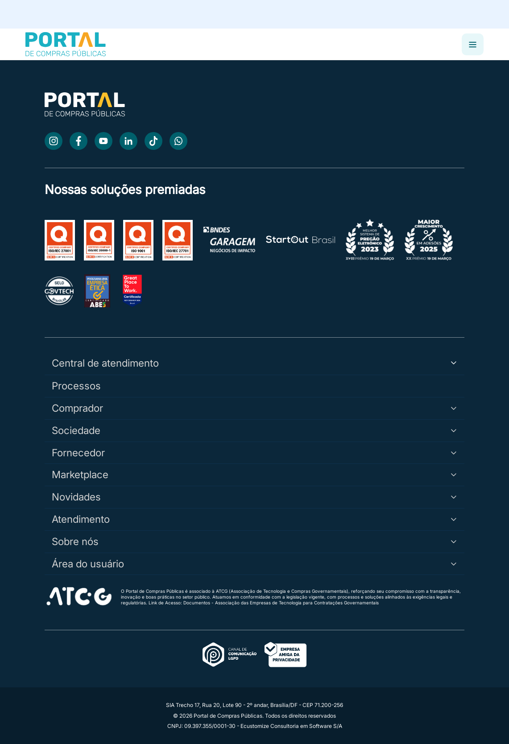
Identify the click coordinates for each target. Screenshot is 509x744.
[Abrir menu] (473, 44)
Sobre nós (254, 541)
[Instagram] (53, 140)
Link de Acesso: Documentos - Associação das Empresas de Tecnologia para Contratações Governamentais (264, 602)
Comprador (254, 408)
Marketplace (254, 474)
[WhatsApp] (178, 140)
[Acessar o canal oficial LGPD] (254, 655)
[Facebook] (78, 141)
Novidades (254, 497)
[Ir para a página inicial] (85, 114)
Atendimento (254, 519)
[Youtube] (103, 141)
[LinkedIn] (128, 141)
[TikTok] (153, 141)
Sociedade (254, 430)
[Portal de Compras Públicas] (65, 44)
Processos (76, 386)
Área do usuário (254, 564)
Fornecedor (254, 452)
